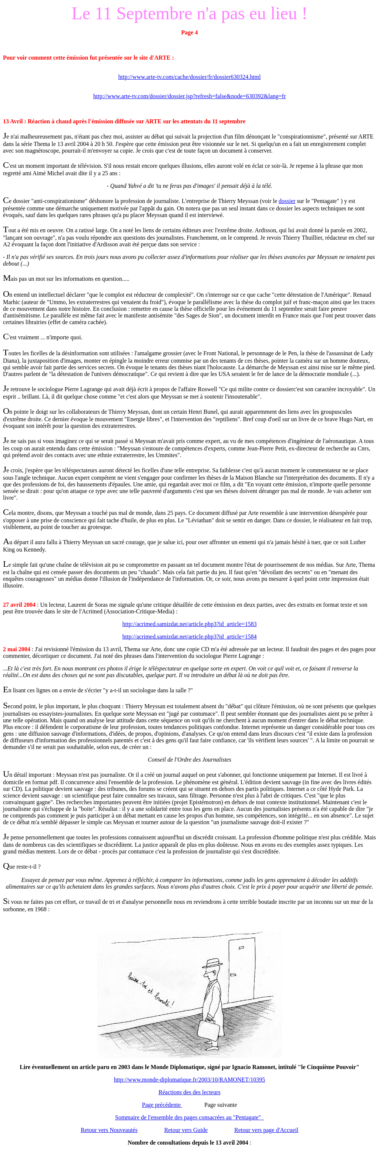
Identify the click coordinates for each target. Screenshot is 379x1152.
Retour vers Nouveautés (109, 1130)
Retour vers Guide (186, 1130)
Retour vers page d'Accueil (266, 1130)
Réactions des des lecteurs (189, 1092)
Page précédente (162, 1105)
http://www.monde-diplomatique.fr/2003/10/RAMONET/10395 (189, 1079)
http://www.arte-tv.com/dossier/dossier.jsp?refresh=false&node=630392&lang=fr (189, 96)
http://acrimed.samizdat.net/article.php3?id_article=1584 (189, 636)
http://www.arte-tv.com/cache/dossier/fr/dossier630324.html (189, 77)
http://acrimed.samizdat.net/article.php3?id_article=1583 (189, 624)
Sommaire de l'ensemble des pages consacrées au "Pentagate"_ (189, 1117)
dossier (287, 201)
